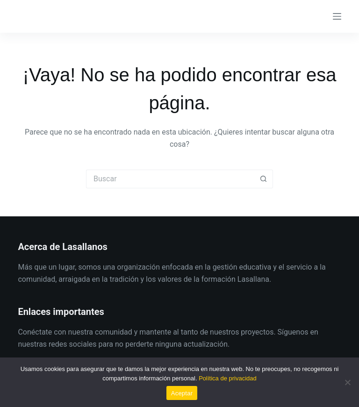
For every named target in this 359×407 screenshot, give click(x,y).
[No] (347, 382)
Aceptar (182, 393)
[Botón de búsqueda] (263, 179)
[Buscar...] (170, 179)
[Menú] (337, 16)
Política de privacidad (228, 378)
